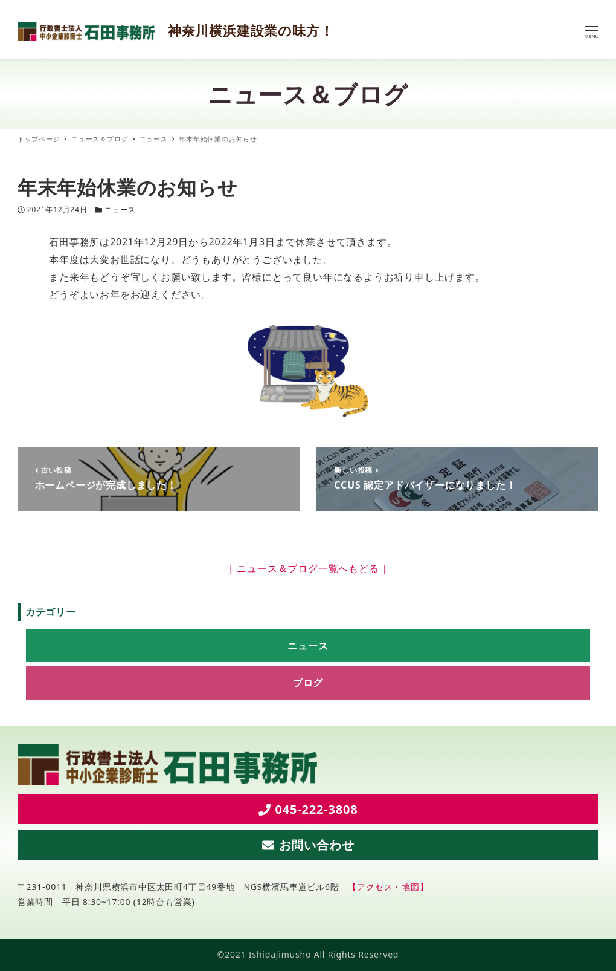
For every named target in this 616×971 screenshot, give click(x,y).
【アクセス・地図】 (388, 886)
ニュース (119, 209)
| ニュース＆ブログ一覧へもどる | (308, 568)
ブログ (308, 682)
